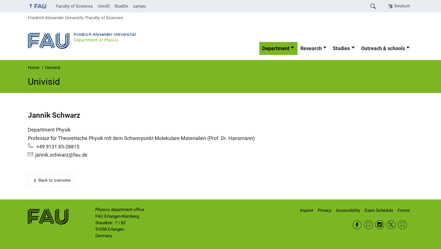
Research (311, 48)
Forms (404, 210)
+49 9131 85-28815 (57, 147)
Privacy (324, 210)
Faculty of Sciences (74, 6)
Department (275, 48)
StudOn (121, 6)
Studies (341, 48)
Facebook (357, 224)
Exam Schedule (378, 210)
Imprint (306, 210)
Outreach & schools (383, 48)
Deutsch (402, 5)
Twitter (391, 224)
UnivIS (104, 6)
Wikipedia (402, 224)
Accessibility (348, 210)
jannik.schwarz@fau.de (61, 155)
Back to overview (55, 180)
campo (139, 6)
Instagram (379, 224)
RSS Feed (368, 224)
